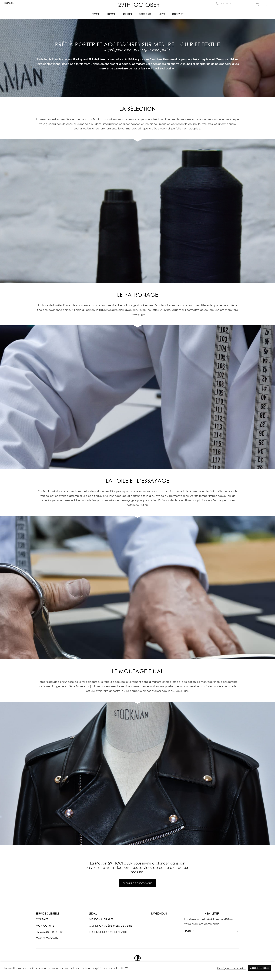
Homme (110, 14)
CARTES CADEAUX (47, 938)
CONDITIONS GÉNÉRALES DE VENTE (110, 925)
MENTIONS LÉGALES (101, 919)
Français (9, 2)
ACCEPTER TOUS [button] (259, 967)
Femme (95, 14)
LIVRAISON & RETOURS (49, 931)
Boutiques (145, 14)
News (162, 14)
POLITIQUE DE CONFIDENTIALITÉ (108, 931)
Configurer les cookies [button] (231, 968)
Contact (177, 14)
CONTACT (42, 919)
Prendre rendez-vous (137, 883)
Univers (127, 14)
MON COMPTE (45, 925)
